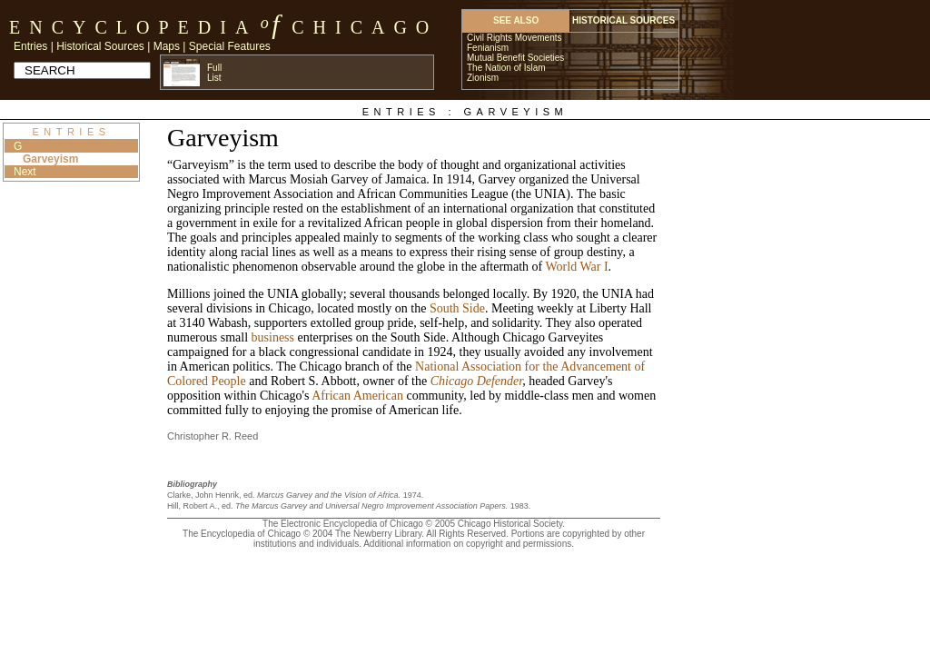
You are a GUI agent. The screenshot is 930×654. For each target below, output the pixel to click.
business (273, 337)
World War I (577, 266)
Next (25, 171)
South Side (457, 308)
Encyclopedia (133, 27)
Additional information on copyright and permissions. (468, 544)
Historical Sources (100, 46)
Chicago (365, 27)
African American (357, 395)
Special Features (230, 46)
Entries (30, 46)
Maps (166, 46)
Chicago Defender (476, 381)
